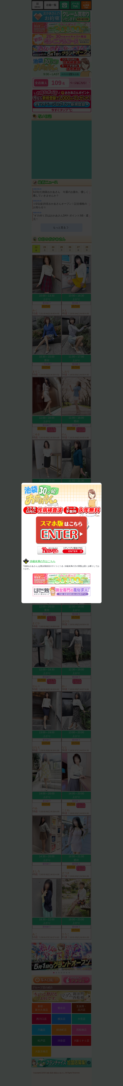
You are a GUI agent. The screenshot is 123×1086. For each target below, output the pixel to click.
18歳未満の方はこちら (42, 561)
